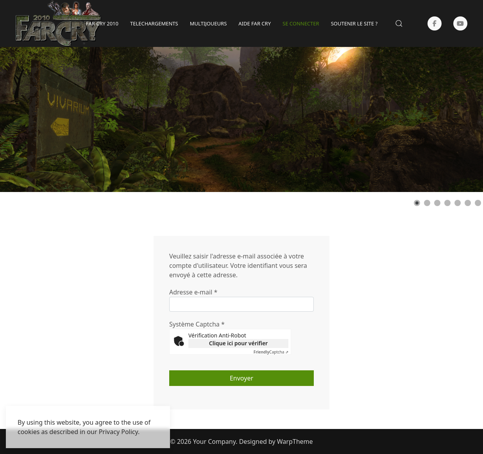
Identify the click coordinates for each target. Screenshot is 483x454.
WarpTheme (295, 441)
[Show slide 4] (447, 203)
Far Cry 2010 (102, 23)
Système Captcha (197, 324)
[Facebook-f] (435, 23)
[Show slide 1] (417, 203)
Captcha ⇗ (271, 352)
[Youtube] (460, 23)
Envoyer (241, 378)
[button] (399, 23)
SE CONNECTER (301, 23)
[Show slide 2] (427, 203)
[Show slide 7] (478, 203)
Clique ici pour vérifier (238, 343)
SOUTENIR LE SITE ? (354, 23)
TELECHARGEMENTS (154, 23)
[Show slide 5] (457, 203)
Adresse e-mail (193, 292)
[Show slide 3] (437, 203)
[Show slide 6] (468, 203)
